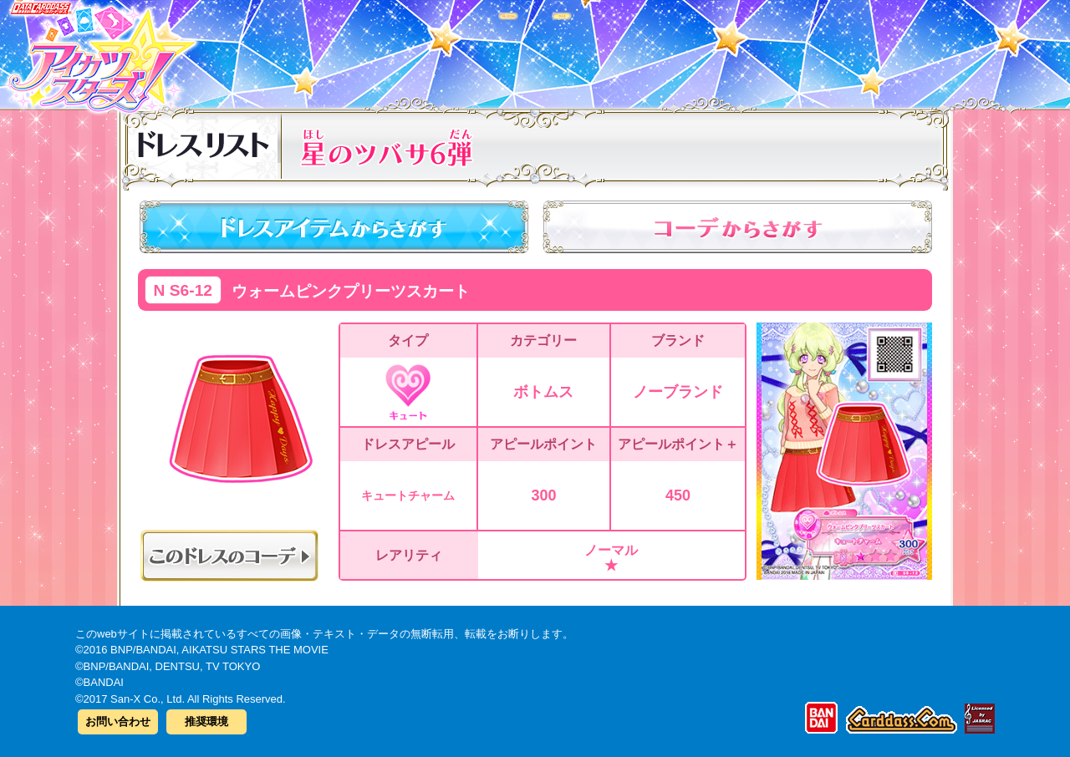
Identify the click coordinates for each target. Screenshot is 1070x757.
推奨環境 (206, 721)
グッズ (641, 49)
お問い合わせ (117, 721)
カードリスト (428, 49)
